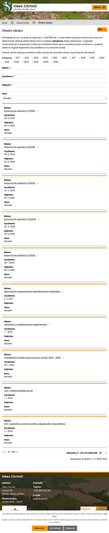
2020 (102, 57)
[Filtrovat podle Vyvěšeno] (54, 81)
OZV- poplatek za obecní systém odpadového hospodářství (36, 423)
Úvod (4, 22)
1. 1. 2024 (8, 398)
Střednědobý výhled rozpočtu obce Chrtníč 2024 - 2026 (34, 357)
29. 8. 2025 (9, 118)
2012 (27, 57)
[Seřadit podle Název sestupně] (11, 67)
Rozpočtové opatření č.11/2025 (21, 255)
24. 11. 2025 (9, 190)
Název (6, 67)
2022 (16, 61)
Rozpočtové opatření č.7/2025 (21, 111)
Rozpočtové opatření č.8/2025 (21, 147)
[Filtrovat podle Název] (54, 72)
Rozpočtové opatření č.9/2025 (21, 183)
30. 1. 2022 (9, 365)
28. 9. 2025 (9, 154)
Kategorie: (7, 57)
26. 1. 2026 (9, 262)
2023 (26, 61)
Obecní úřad (22, 22)
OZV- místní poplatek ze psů (20, 390)
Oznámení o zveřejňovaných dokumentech (27, 324)
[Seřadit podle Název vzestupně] (11, 66)
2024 (36, 61)
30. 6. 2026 (9, 125)
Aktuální (8, 133)
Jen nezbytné (55, 528)
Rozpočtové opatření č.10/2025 (22, 219)
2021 (7, 61)
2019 (92, 57)
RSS (102, 29)
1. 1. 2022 (8, 331)
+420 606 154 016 (42, 490)
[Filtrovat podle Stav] (54, 98)
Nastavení (70, 528)
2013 (36, 57)
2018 (83, 57)
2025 (46, 61)
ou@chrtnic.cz (40, 498)
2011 (18, 57)
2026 (55, 61)
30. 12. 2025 (9, 226)
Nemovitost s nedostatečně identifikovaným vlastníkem (34, 291)
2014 (45, 57)
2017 (74, 57)
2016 (64, 57)
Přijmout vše (39, 528)
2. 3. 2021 (8, 298)
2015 (55, 57)
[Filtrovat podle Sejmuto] (54, 89)
